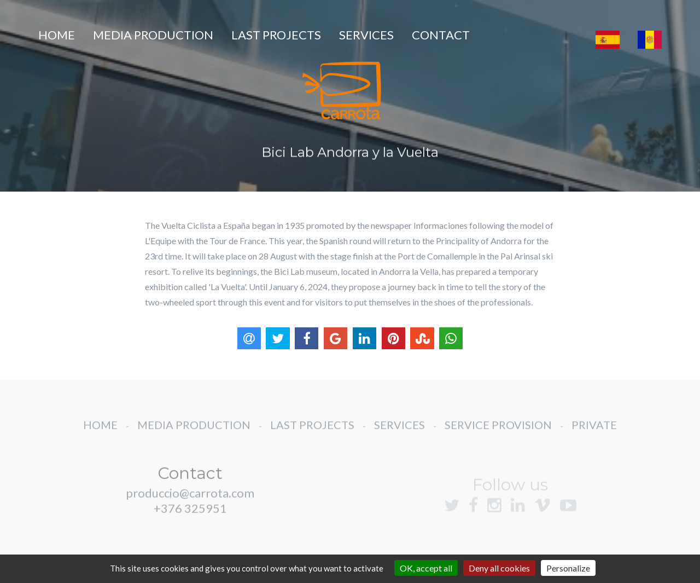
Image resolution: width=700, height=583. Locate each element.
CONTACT (441, 34)
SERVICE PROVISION (498, 434)
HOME (56, 34)
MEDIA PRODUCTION (153, 34)
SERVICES (366, 34)
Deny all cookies (499, 568)
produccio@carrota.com (190, 502)
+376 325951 (190, 517)
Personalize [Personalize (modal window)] (568, 568)
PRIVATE (594, 434)
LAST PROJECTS (276, 34)
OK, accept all (426, 568)
